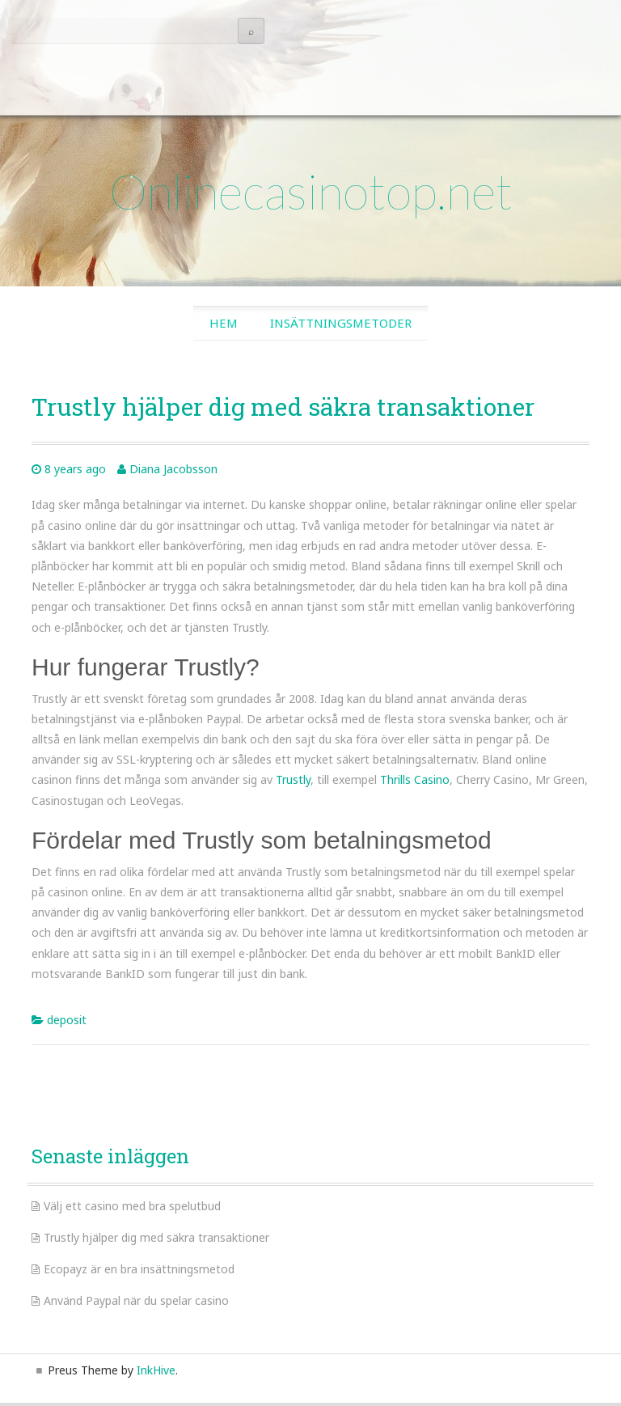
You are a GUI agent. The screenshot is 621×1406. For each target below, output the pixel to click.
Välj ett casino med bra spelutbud (132, 1205)
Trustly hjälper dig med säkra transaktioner (156, 1237)
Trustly (293, 779)
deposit (67, 1019)
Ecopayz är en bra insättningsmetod (139, 1269)
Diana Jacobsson (173, 468)
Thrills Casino (415, 779)
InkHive (156, 1370)
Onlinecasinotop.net (311, 191)
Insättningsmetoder (341, 323)
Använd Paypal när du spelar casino (136, 1300)
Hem (223, 323)
